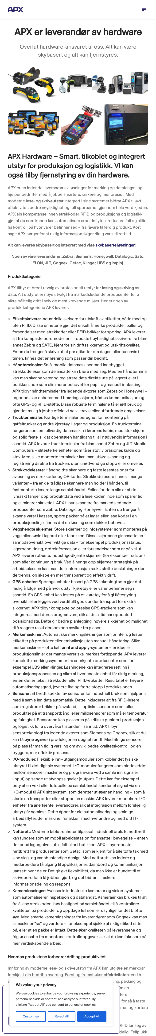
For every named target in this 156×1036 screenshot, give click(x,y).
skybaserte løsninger (115, 245)
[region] (61, 1002)
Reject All (62, 1016)
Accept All (91, 1016)
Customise (31, 1016)
